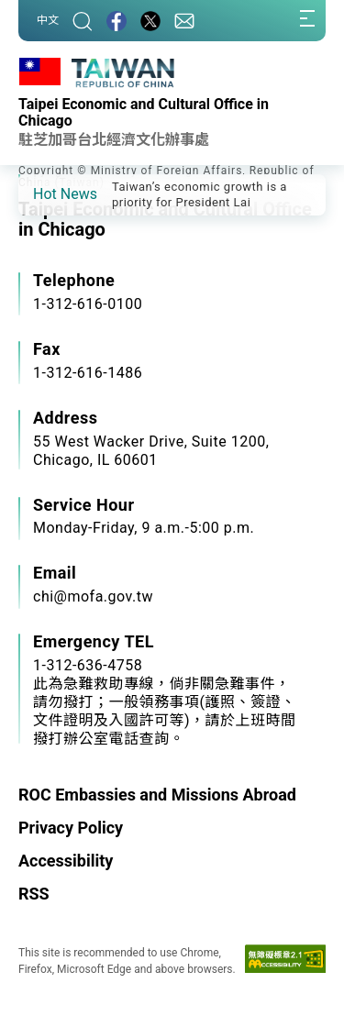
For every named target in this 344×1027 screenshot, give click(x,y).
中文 (48, 20)
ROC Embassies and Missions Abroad (157, 794)
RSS (34, 893)
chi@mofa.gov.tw (93, 596)
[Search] (82, 20)
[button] (46, 193)
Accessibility (65, 860)
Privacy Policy (70, 827)
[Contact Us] (184, 20)
